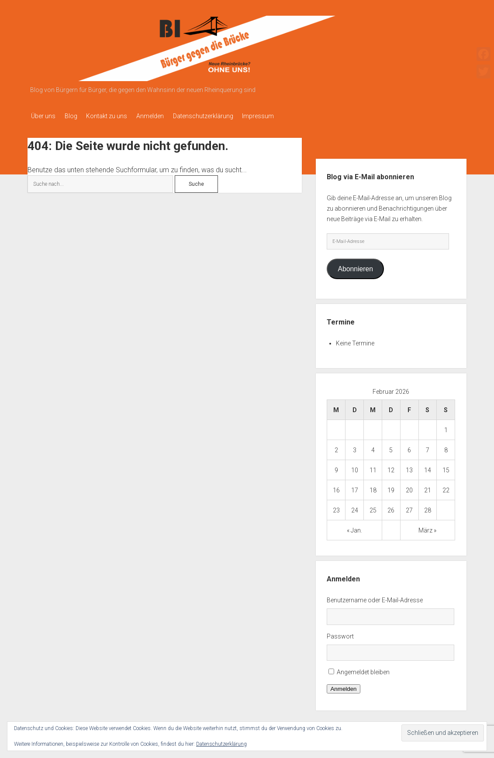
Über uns (43, 116)
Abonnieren (355, 266)
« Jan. (354, 527)
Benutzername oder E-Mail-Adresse (375, 597)
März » (427, 527)
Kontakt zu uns (114, 116)
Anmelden (162, 116)
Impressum (278, 116)
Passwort (340, 633)
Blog (75, 116)
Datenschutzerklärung (219, 116)
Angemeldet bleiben (363, 669)
